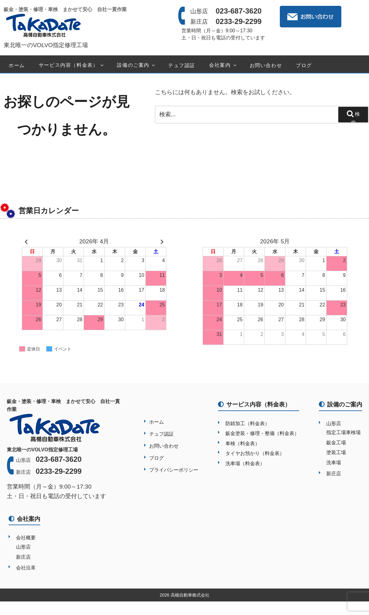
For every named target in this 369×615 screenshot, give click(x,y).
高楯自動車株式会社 (190, 595)
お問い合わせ (266, 65)
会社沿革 (26, 567)
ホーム (17, 65)
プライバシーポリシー (173, 470)
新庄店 (333, 473)
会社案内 (223, 65)
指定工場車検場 (343, 432)
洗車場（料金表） (245, 463)
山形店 (333, 423)
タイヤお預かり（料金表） (254, 453)
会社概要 (26, 537)
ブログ (304, 65)
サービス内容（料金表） (72, 65)
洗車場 (333, 462)
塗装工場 (336, 452)
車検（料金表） (242, 443)
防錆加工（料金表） (247, 423)
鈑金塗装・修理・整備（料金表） (262, 433)
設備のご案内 (136, 65)
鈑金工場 (336, 442)
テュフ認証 (181, 65)
